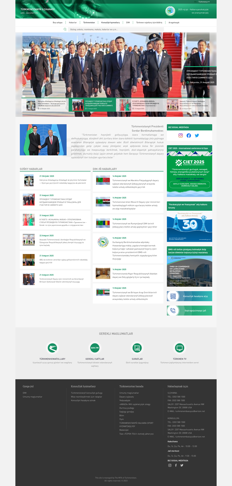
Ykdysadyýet (124, 400)
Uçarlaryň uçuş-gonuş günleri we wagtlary (52, 362)
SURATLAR (137, 358)
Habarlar (73, 22)
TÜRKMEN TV (179, 358)
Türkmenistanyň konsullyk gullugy (86, 392)
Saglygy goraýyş (126, 411)
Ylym (121, 419)
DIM (128, 22)
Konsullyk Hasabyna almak (83, 400)
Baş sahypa (57, 22)
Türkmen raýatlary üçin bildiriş (149, 22)
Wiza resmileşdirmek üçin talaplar (86, 396)
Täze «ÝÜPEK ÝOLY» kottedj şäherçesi (136, 433)
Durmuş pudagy (126, 407)
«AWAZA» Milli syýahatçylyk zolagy (134, 404)
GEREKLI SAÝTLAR (95, 358)
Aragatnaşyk (174, 22)
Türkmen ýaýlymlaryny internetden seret (179, 362)
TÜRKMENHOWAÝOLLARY (52, 358)
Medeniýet (124, 429)
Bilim (121, 415)
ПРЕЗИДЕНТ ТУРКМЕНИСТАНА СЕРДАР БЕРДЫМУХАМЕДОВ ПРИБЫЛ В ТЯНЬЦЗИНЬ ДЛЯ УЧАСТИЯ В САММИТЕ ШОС (60, 202)
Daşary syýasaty (126, 396)
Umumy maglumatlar (32, 396)
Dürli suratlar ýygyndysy (137, 362)
